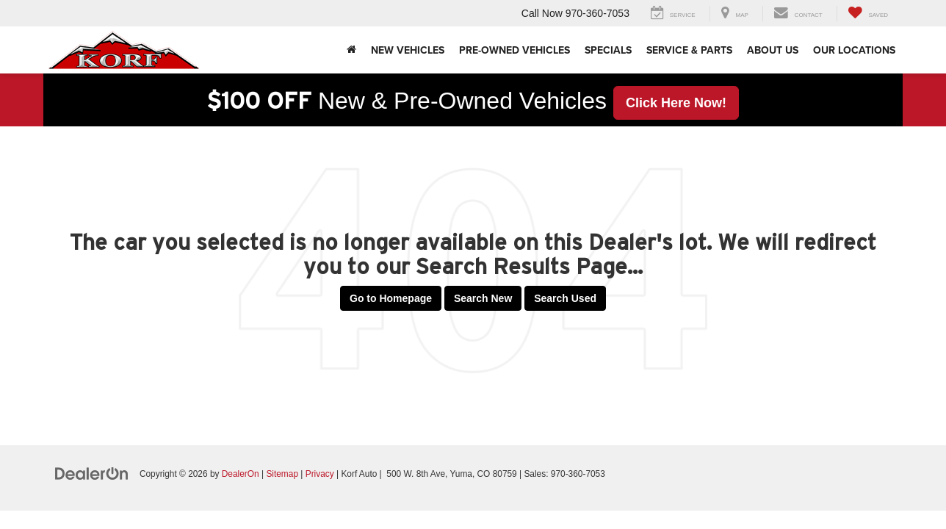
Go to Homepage (391, 298)
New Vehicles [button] (407, 50)
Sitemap (282, 474)
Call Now (542, 13)
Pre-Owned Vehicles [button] (514, 50)
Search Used (565, 298)
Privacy (320, 474)
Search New (483, 298)
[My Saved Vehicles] (868, 13)
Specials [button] (608, 50)
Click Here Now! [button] (676, 103)
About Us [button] (772, 50)
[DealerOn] (91, 473)
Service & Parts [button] (689, 50)
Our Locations (854, 50)
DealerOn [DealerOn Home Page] (240, 474)
